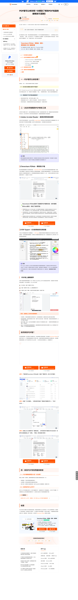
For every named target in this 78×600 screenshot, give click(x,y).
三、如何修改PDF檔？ (27, 67)
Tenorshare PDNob (38, 169)
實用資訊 (43, 4)
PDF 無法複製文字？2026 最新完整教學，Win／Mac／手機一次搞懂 (9, 45)
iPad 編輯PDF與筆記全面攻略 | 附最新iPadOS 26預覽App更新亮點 (28, 569)
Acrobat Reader (37, 120)
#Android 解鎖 (44, 558)
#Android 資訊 (49, 561)
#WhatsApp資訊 (44, 568)
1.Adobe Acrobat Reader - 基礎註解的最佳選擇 (33, 59)
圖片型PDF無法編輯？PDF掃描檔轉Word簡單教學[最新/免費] (27, 565)
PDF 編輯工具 (6, 26)
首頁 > (22, 24)
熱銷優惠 (50, 4)
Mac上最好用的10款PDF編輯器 (8, 36)
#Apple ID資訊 (44, 566)
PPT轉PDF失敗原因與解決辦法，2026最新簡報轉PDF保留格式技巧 (28, 557)
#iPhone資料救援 (51, 558)
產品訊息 (28, 4)
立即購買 (10, 71)
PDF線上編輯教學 (28, 65)
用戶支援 (35, 4)
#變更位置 (43, 555)
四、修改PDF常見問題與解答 (28, 69)
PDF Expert (37, 233)
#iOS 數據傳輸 (51, 568)
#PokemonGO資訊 (44, 563)
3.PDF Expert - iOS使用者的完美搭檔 (31, 63)
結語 (23, 72)
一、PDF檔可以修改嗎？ (27, 55)
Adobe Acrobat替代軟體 (7, 34)
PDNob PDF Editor (9, 61)
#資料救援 (48, 555)
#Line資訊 (50, 566)
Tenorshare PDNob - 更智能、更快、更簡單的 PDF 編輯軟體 (32, 44)
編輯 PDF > (25, 24)
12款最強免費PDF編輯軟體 (8, 32)
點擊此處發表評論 (39, 543)
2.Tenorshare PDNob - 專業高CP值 (31, 61)
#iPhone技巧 (51, 553)
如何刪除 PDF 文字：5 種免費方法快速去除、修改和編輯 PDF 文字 (9, 49)
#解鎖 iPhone (54, 555)
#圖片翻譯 (43, 561)
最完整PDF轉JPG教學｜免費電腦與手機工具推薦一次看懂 (28, 561)
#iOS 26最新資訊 (44, 553)
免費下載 (10, 67)
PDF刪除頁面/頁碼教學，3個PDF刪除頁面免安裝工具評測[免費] (28, 554)
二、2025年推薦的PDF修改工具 (29, 57)
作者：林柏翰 (24, 17)
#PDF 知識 (51, 563)
